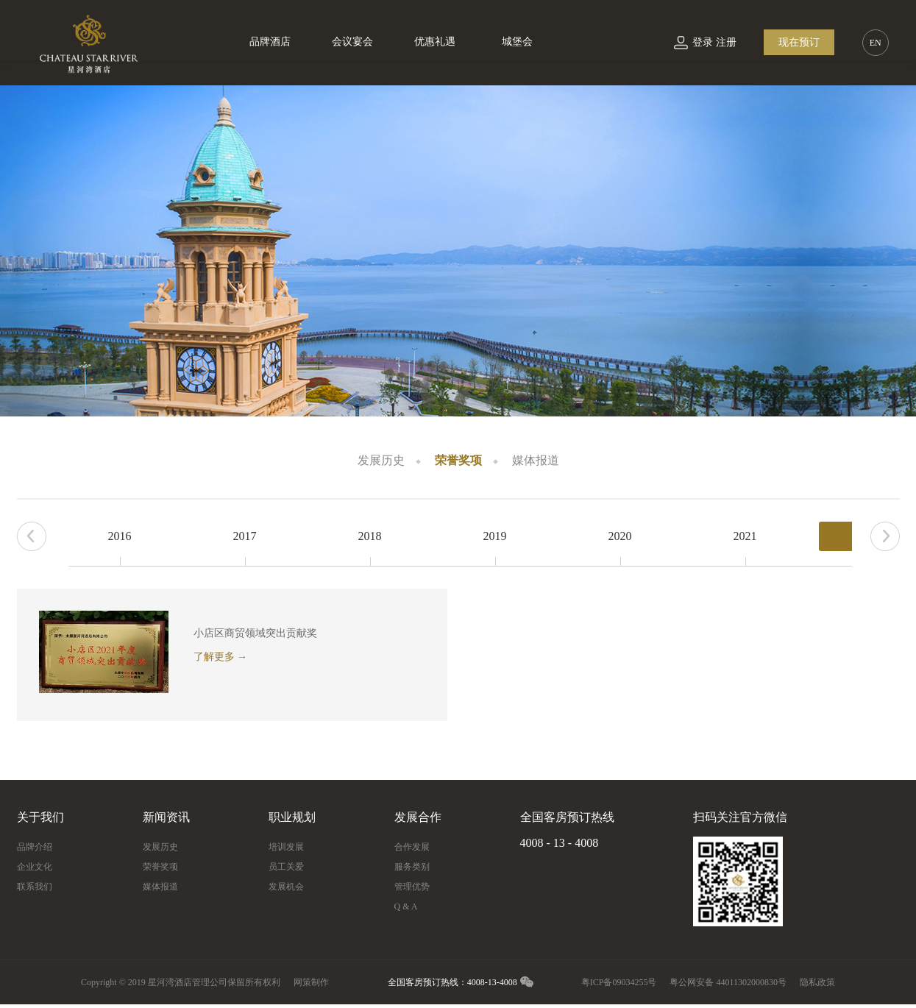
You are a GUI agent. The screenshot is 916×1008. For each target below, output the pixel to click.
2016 (120, 536)
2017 (245, 536)
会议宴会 (352, 41)
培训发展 (286, 847)
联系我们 (34, 886)
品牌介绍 (34, 847)
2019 (495, 536)
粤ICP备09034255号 (619, 982)
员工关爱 (286, 867)
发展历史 (381, 460)
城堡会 (517, 41)
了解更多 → (221, 656)
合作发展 (412, 847)
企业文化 (34, 867)
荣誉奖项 (458, 460)
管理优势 (412, 886)
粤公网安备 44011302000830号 (728, 982)
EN (875, 43)
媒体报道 (535, 460)
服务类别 (412, 867)
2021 (745, 536)
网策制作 (311, 982)
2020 (620, 536)
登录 (702, 42)
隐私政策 (817, 982)
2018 (370, 536)
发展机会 (286, 886)
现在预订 (799, 42)
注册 (726, 42)
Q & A (406, 906)
